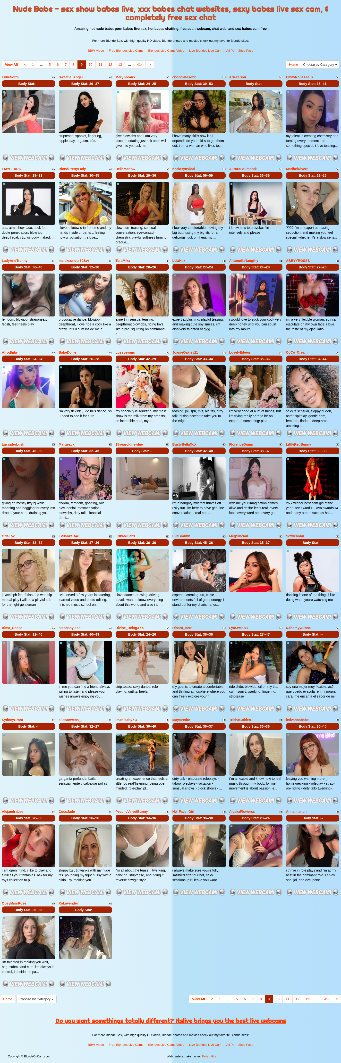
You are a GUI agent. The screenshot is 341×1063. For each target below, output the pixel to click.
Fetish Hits (209, 1056)
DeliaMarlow (126, 169)
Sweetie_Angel (71, 77)
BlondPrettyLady (72, 169)
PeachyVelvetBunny (132, 812)
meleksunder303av (74, 261)
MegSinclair (238, 536)
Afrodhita (9, 352)
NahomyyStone (298, 628)
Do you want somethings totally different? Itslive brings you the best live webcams (170, 1020)
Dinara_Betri (182, 628)
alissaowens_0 (71, 720)
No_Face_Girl (183, 812)
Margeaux (67, 444)
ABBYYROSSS (298, 261)
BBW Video (96, 50)
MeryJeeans (125, 77)
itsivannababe (297, 720)
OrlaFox (8, 536)
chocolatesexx (184, 77)
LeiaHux (179, 261)
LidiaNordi (10, 77)
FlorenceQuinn (241, 444)
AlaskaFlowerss (242, 812)
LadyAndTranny (15, 261)
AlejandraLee (12, 812)
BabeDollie (67, 352)
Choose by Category (320, 64)
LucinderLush (13, 444)
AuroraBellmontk (243, 169)
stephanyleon (70, 628)
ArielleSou (237, 77)
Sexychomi (295, 536)
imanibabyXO (126, 720)
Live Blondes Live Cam (205, 50)
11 (100, 64)
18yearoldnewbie (129, 444)
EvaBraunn (181, 536)
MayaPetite (181, 720)
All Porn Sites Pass (239, 50)
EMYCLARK (11, 169)
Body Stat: (28, 84)
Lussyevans (125, 352)
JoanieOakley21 (185, 352)
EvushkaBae (69, 536)
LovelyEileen (239, 352)
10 (91, 64)
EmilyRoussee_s (299, 77)
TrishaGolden (240, 720)
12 (110, 64)
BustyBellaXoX (184, 444)
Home (293, 64)
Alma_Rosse (12, 628)
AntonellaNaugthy (243, 261)
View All (11, 64)
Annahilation (296, 812)
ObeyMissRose (14, 903)
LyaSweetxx (239, 628)
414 (140, 64)
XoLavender (68, 903)
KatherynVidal (183, 169)
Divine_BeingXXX (130, 628)
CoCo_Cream (297, 352)
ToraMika (123, 261)
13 (120, 64)
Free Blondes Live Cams (126, 50)
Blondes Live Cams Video (166, 50)
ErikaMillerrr (126, 536)
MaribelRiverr (297, 169)
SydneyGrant (12, 720)
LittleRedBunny (298, 444)
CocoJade (67, 812)
